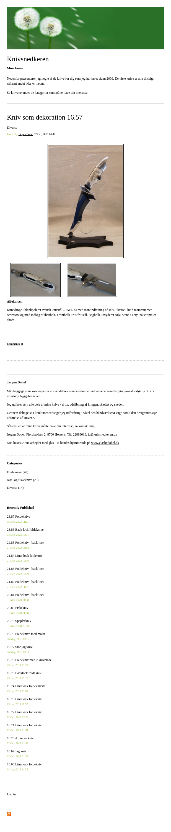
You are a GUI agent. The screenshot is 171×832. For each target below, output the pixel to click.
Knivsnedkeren (28, 59)
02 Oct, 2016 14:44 (44, 134)
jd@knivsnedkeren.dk (102, 434)
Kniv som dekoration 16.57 (45, 117)
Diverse (12, 128)
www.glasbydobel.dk (105, 443)
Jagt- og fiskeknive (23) (22, 480)
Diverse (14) (15, 488)
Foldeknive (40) (17, 472)
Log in (11, 794)
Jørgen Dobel (26, 134)
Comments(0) (15, 343)
